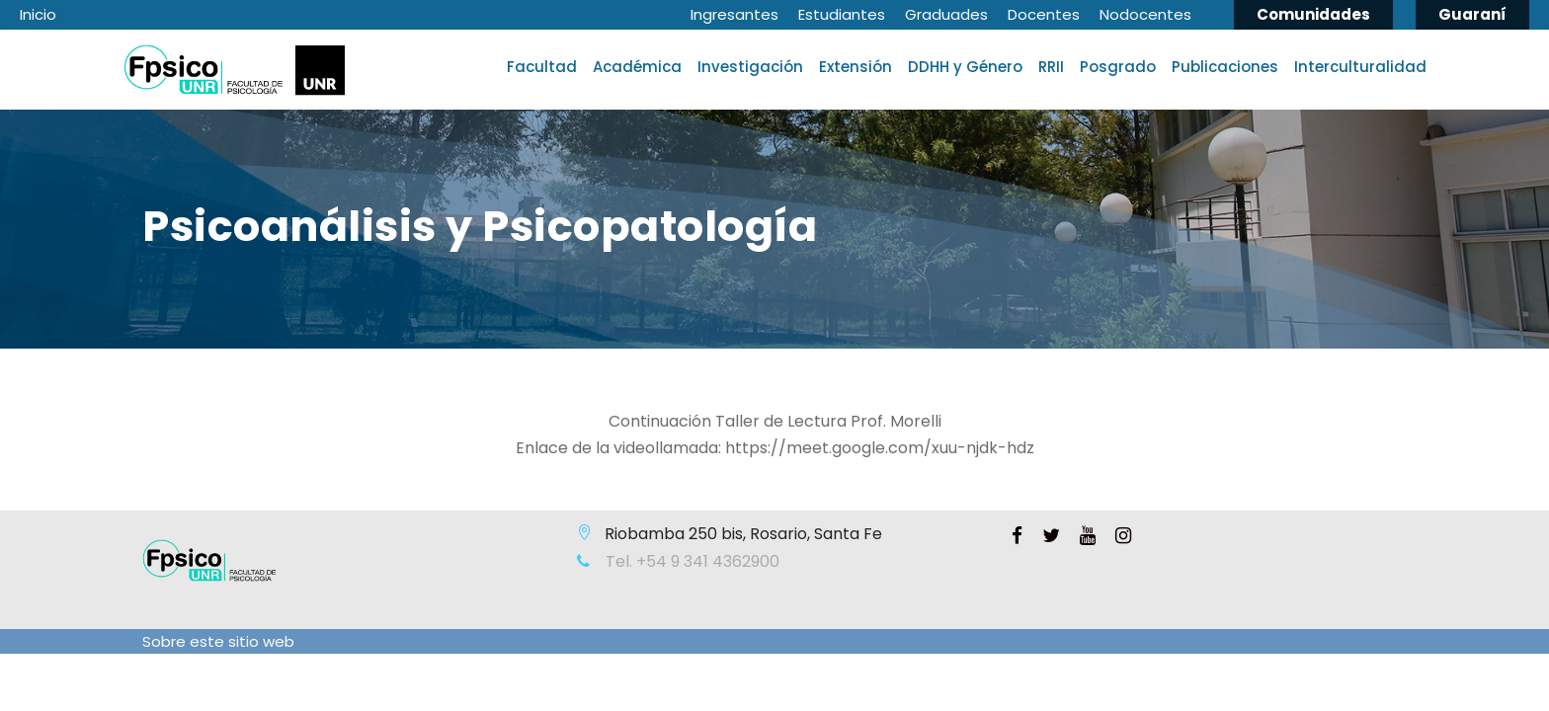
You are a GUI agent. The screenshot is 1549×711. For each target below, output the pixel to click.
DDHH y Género (965, 66)
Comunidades (1313, 14)
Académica (637, 66)
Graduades (946, 14)
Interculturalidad (1360, 66)
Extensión (855, 66)
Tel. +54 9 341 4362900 (690, 561)
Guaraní (1472, 14)
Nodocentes (1145, 14)
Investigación (750, 66)
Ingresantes (734, 14)
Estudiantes (841, 14)
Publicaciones (1225, 66)
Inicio (38, 14)
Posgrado (1118, 66)
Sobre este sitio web (218, 641)
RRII (1051, 66)
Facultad (542, 66)
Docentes (1044, 14)
